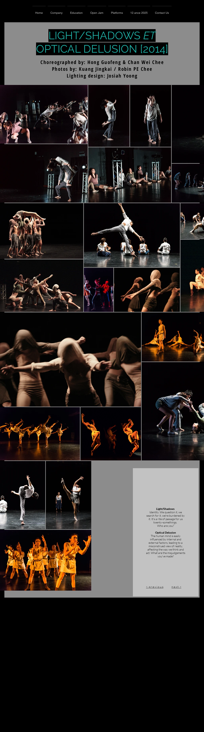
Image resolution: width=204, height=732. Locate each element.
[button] (56, 11)
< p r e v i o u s (91, 730)
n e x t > (113, 730)
